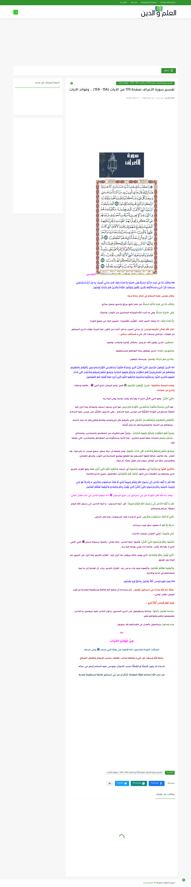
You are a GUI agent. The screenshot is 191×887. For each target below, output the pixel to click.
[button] (157, 783)
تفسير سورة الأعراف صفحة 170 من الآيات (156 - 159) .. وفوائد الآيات (145, 83)
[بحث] (15, 12)
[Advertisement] (95, 43)
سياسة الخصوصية (149, 3)
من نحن (134, 3)
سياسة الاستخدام (168, 3)
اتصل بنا (123, 3)
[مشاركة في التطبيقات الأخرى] (109, 783)
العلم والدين (148, 883)
